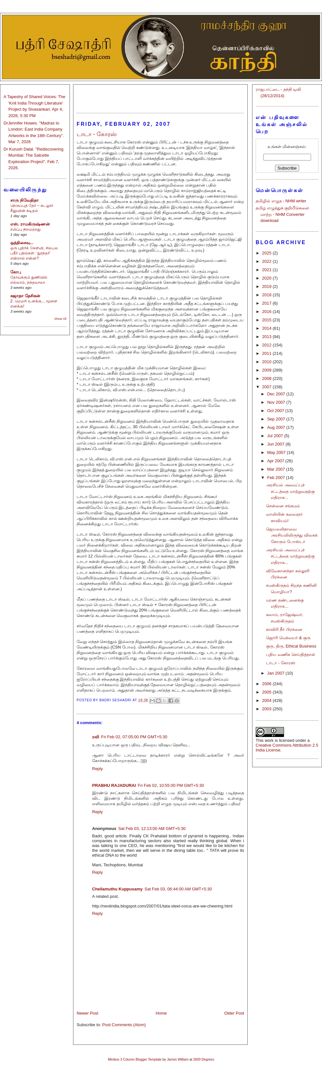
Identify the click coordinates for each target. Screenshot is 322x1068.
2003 (267, 708)
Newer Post (87, 1013)
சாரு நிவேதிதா (24, 200)
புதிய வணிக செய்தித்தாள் (290, 654)
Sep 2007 (276, 419)
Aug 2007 (276, 427)
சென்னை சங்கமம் (283, 505)
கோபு (15, 272)
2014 (267, 328)
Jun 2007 (276, 444)
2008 (267, 378)
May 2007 (277, 452)
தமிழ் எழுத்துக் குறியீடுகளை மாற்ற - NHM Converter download (282, 214)
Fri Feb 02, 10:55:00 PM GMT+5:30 (171, 785)
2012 (267, 345)
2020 (267, 278)
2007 (267, 386)
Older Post (234, 1013)
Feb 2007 (276, 477)
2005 (267, 692)
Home (161, 1013)
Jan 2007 (276, 673)
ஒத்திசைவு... (21, 242)
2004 (267, 700)
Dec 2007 (276, 393)
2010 (267, 361)
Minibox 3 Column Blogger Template (135, 1059)
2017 (267, 303)
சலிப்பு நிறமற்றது (25, 229)
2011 (267, 353)
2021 (267, 269)
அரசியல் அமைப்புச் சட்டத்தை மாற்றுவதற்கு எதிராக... (290, 491)
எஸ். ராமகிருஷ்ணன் (30, 224)
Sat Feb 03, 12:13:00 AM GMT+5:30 (151, 828)
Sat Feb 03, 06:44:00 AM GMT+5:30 (178, 889)
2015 (267, 320)
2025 (267, 253)
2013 (267, 336)
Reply (97, 768)
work (269, 740)
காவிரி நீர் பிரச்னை (284, 629)
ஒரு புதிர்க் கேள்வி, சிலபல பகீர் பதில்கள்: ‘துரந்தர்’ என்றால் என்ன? (34, 253)
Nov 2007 (276, 402)
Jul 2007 (275, 435)
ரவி (95, 736)
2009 (267, 370)
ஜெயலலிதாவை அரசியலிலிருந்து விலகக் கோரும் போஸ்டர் (291, 535)
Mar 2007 (276, 469)
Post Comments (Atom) (124, 1024)
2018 (267, 294)
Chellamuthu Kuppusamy (117, 889)
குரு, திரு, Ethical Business (291, 646)
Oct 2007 (276, 410)
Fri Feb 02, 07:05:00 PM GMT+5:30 (134, 736)
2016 (267, 311)
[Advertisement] (160, 96)
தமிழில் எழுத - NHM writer (281, 200)
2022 (267, 261)
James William (177, 1059)
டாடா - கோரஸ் (280, 662)
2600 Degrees (203, 1059)
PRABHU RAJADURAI (114, 785)
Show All (60, 318)
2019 (267, 286)
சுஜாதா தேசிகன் (25, 295)
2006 (267, 683)
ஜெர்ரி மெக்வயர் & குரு (288, 637)
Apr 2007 (276, 460)
